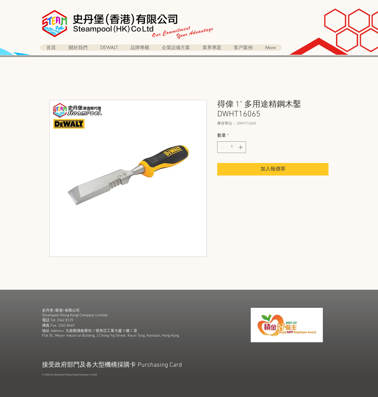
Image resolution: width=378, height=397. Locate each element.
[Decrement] (222, 147)
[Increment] (241, 147)
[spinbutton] (231, 147)
